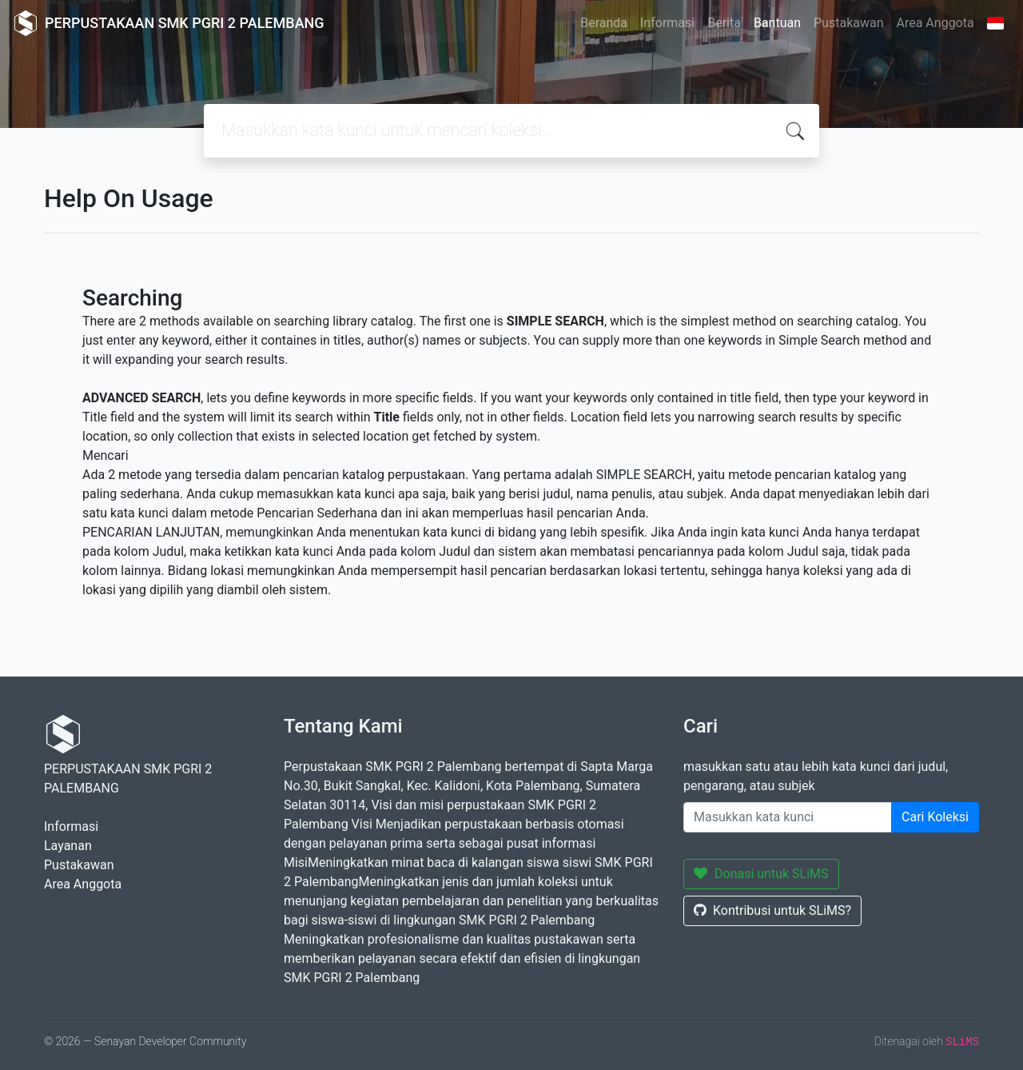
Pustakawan (848, 22)
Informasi (667, 22)
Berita (724, 22)
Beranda (603, 22)
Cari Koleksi (935, 816)
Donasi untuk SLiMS (761, 873)
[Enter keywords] (787, 817)
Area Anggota (935, 22)
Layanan (68, 845)
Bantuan (777, 22)
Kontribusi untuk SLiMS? (772, 910)
